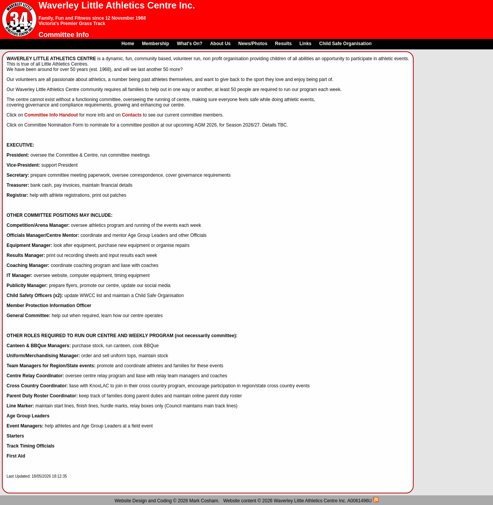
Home (127, 43)
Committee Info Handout (51, 115)
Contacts (131, 115)
